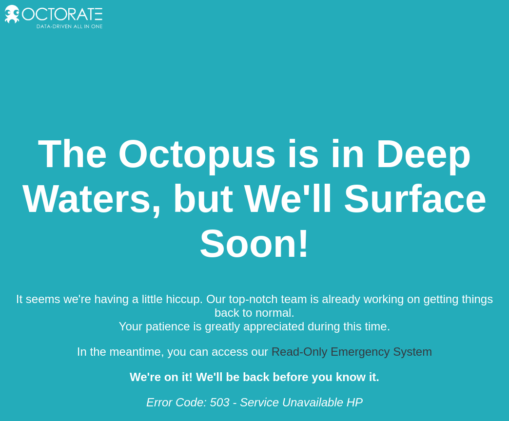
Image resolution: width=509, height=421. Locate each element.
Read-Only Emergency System (352, 351)
